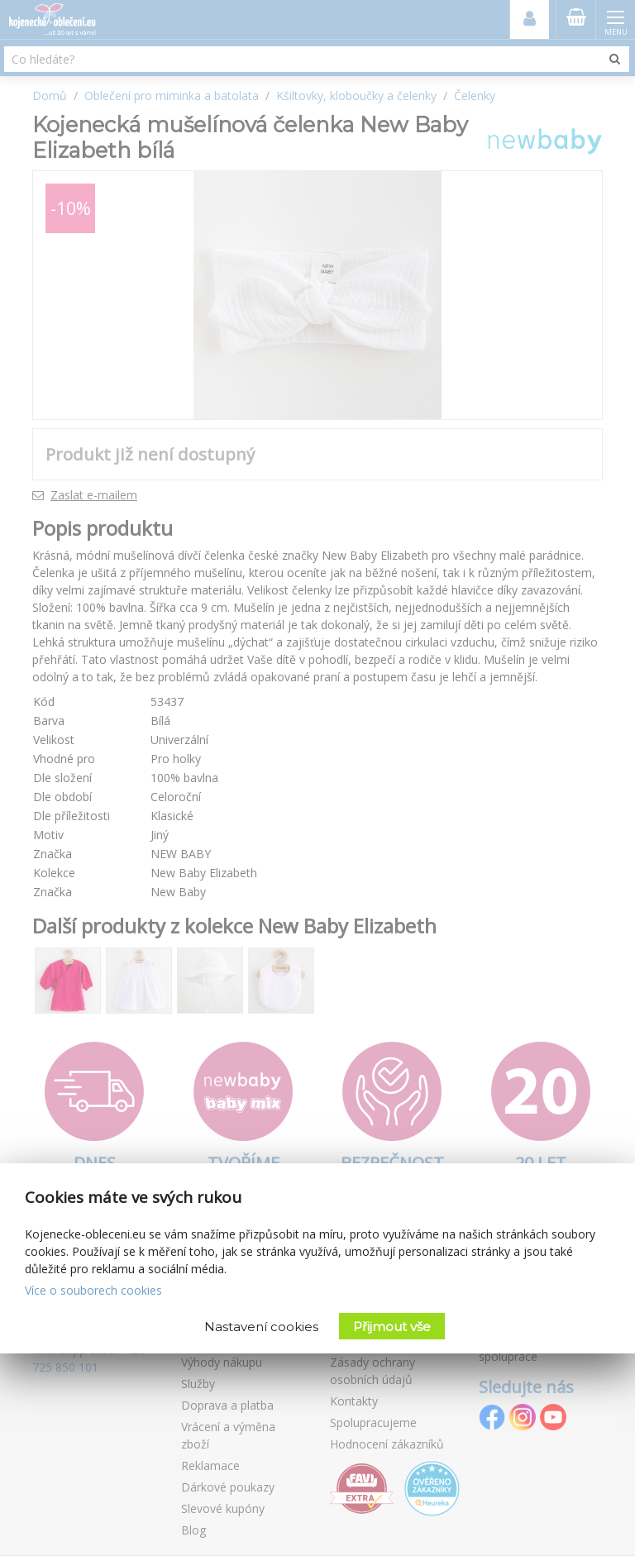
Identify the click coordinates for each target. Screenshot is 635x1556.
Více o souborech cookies (93, 1290)
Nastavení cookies (261, 1326)
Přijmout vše (392, 1326)
